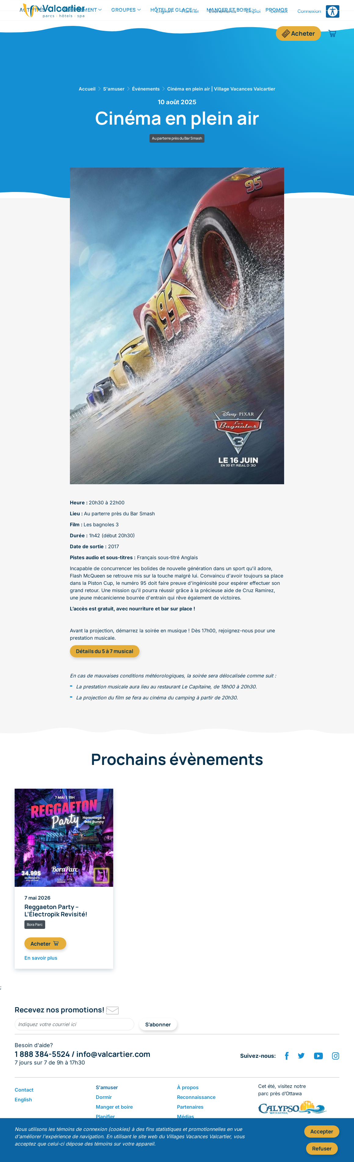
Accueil (87, 89)
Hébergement (78, 33)
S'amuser (114, 89)
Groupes (123, 33)
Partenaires (190, 1107)
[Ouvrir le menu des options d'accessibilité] (332, 11)
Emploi (253, 11)
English (164, 11)
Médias (185, 1117)
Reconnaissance (196, 1097)
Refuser (322, 1148)
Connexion (309, 11)
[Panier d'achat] (332, 33)
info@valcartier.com (113, 1054)
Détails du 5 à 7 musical (104, 651)
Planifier (190, 11)
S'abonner (158, 1024)
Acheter (303, 33)
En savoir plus (40, 958)
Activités (33, 33)
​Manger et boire (229, 33)
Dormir (104, 1097)
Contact (279, 11)
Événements (222, 11)
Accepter (321, 1131)
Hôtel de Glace (171, 33)
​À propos (188, 1087)
